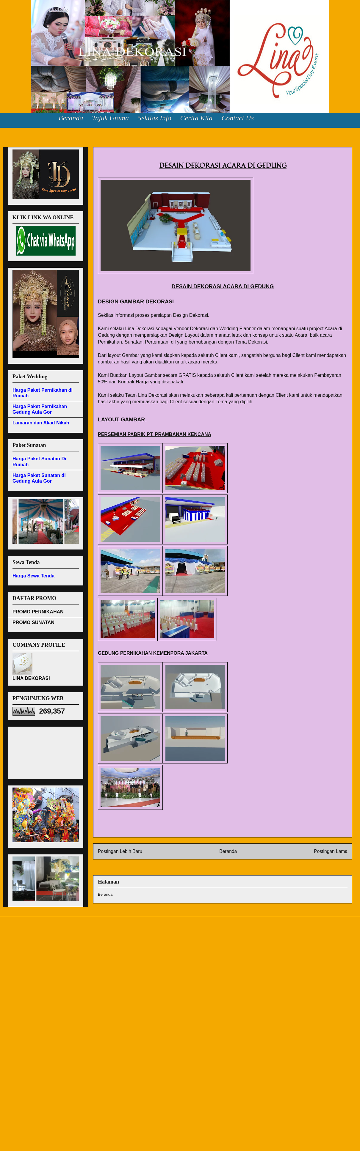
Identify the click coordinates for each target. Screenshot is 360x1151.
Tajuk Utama (110, 118)
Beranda (71, 118)
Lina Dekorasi (23, 17)
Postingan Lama (331, 851)
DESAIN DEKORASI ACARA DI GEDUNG (137, 154)
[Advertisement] (39, 751)
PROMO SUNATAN (33, 622)
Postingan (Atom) (233, 866)
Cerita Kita (196, 118)
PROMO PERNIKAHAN (38, 611)
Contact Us (237, 118)
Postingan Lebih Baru (120, 851)
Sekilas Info (154, 118)
